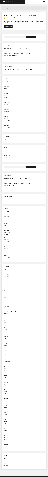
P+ (4, 373)
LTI (4, 366)
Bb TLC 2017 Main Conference (10, 55)
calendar (5, 301)
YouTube (6, 446)
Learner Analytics (7, 357)
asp (4, 290)
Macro (5, 368)
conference (6, 306)
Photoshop (6, 382)
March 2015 (6, 109)
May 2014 (6, 118)
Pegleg (5, 69)
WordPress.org (7, 157)
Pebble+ (5, 375)
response (6, 400)
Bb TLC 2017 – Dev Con (9, 57)
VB (4, 435)
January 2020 (6, 81)
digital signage (7, 315)
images (5, 350)
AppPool (5, 285)
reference (6, 398)
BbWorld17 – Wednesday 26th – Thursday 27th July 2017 (16, 51)
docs (5, 320)
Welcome (6, 444)
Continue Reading (8, 27)
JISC (5, 352)
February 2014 (7, 120)
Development (6, 313)
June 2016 (6, 95)
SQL (5, 412)
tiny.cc (5, 428)
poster (5, 386)
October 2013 (7, 127)
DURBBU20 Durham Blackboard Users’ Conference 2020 (15, 48)
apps (5, 288)
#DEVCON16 (6, 274)
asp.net (5, 292)
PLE (4, 384)
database (6, 308)
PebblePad (6, 380)
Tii (4, 426)
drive (5, 322)
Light (5, 363)
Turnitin (5, 430)
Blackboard (6, 297)
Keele (5, 354)
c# (4, 299)
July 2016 (6, 93)
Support (5, 414)
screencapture (7, 403)
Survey (5, 416)
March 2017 (6, 86)
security (5, 405)
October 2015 (7, 102)
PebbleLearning (7, 377)
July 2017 (6, 84)
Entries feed (6, 153)
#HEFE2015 (6, 278)
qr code (5, 391)
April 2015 (6, 107)
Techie (5, 421)
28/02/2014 (11, 17)
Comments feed (7, 155)
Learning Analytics (7, 359)
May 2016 (6, 97)
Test (5, 423)
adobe (5, 283)
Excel (5, 338)
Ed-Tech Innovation (8, 1)
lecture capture (7, 361)
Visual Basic (6, 439)
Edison (5, 329)
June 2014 (6, 116)
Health (5, 345)
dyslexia (5, 327)
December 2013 (7, 123)
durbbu (5, 324)
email (5, 331)
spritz (5, 409)
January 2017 (6, 90)
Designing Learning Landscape (10, 311)
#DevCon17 (6, 276)
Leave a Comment (18, 17)
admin (7, 17)
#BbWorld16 (6, 269)
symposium (6, 419)
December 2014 (7, 113)
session (5, 407)
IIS (4, 347)
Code (5, 304)
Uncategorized (7, 432)
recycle (5, 396)
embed (5, 334)
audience (6, 294)
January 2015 (6, 111)
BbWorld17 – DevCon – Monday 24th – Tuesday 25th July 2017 (17, 53)
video (5, 437)
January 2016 (6, 100)
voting (5, 442)
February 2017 (7, 88)
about (5, 281)
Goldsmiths (6, 340)
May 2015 (6, 104)
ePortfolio (6, 336)
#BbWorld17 (6, 271)
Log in (5, 150)
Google (5, 343)
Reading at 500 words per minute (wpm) (20, 15)
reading (5, 393)
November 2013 (7, 125)
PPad (5, 389)
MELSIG (5, 370)
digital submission (7, 317)
